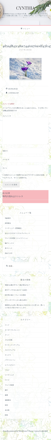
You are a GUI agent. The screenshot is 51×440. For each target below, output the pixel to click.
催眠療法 (8, 400)
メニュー (26, 28)
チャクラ (8, 355)
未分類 (7, 410)
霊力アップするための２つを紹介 (16, 290)
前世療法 (8, 223)
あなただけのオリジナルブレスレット (17, 233)
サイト (5, 168)
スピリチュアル (10, 350)
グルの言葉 (8, 340)
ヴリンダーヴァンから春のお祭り (16, 300)
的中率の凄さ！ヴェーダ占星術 (15, 295)
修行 (6, 390)
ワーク (7, 380)
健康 (6, 395)
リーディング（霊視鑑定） (14, 228)
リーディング (9, 375)
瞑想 (6, 415)
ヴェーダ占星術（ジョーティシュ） (17, 238)
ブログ (7, 370)
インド (7, 325)
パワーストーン (10, 360)
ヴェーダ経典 (9, 385)
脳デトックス (9, 243)
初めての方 (8, 253)
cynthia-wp (13, 93)
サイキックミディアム (12, 345)
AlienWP (45, 431)
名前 (5, 151)
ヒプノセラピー (10, 365)
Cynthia (25, 8)
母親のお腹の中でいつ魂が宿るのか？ (17, 285)
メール (6, 160)
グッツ (7, 335)
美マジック (8, 248)
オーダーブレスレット (12, 330)
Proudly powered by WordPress (15, 431)
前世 (6, 405)
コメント (7, 116)
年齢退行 (8, 218)
